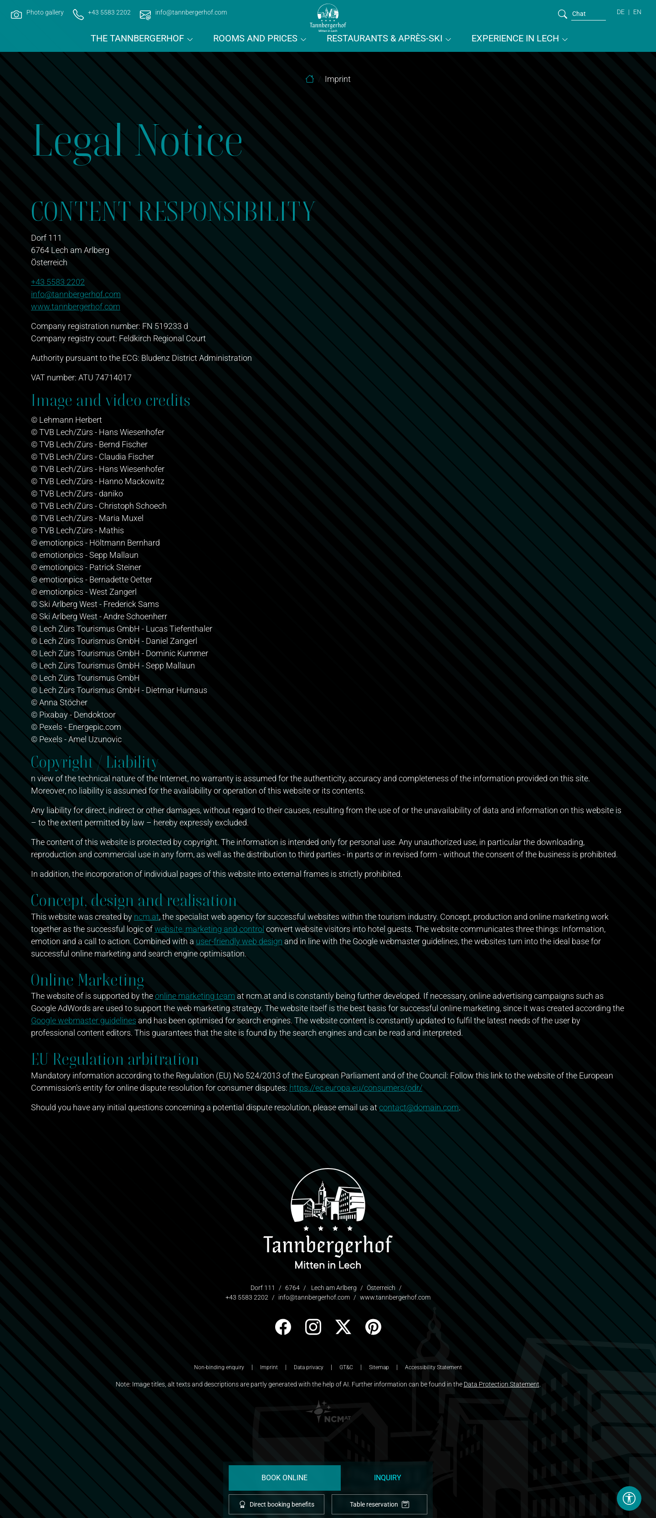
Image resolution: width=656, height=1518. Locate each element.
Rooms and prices (255, 38)
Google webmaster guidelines (83, 1020)
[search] (563, 13)
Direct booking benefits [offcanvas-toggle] (276, 1504)
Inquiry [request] (387, 1477)
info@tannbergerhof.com (76, 294)
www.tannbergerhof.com (75, 306)
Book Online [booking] (284, 1477)
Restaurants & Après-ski (384, 38)
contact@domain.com (419, 1107)
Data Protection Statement (501, 1384)
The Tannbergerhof (137, 38)
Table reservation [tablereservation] (379, 1504)
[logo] (328, 1217)
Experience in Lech (515, 38)
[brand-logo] (328, 18)
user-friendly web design (239, 941)
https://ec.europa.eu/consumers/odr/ (355, 1088)
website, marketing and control (209, 929)
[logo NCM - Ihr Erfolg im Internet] (328, 1411)
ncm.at (146, 916)
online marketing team (195, 996)
